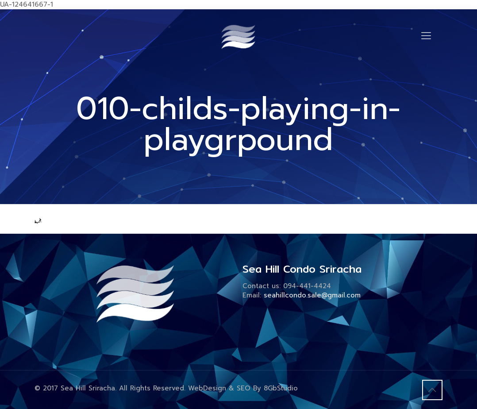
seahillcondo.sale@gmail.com (312, 295)
